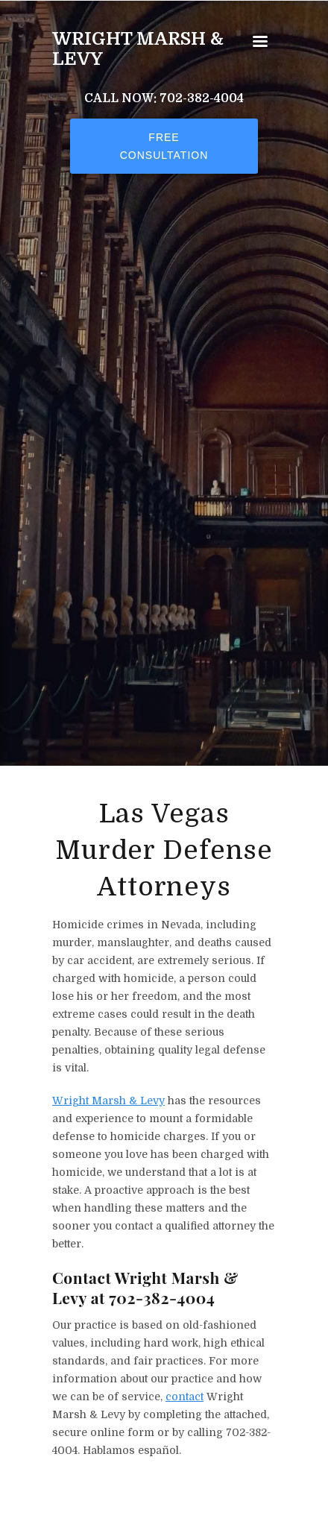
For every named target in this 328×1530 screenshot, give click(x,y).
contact (184, 1396)
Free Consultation (164, 146)
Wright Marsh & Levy (138, 48)
